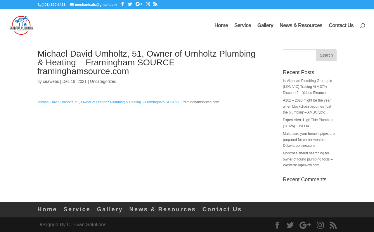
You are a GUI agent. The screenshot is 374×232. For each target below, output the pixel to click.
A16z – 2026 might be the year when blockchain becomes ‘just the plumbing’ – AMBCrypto (307, 106)
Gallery (265, 25)
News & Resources (301, 25)
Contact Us (341, 25)
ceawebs (51, 81)
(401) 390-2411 (53, 5)
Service (242, 25)
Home (221, 25)
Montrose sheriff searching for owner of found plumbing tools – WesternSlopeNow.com (308, 159)
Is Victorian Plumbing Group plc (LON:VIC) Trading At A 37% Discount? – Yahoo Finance (307, 87)
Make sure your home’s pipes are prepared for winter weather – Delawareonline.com (309, 140)
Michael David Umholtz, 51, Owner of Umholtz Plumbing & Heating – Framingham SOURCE (109, 102)
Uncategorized (103, 81)
